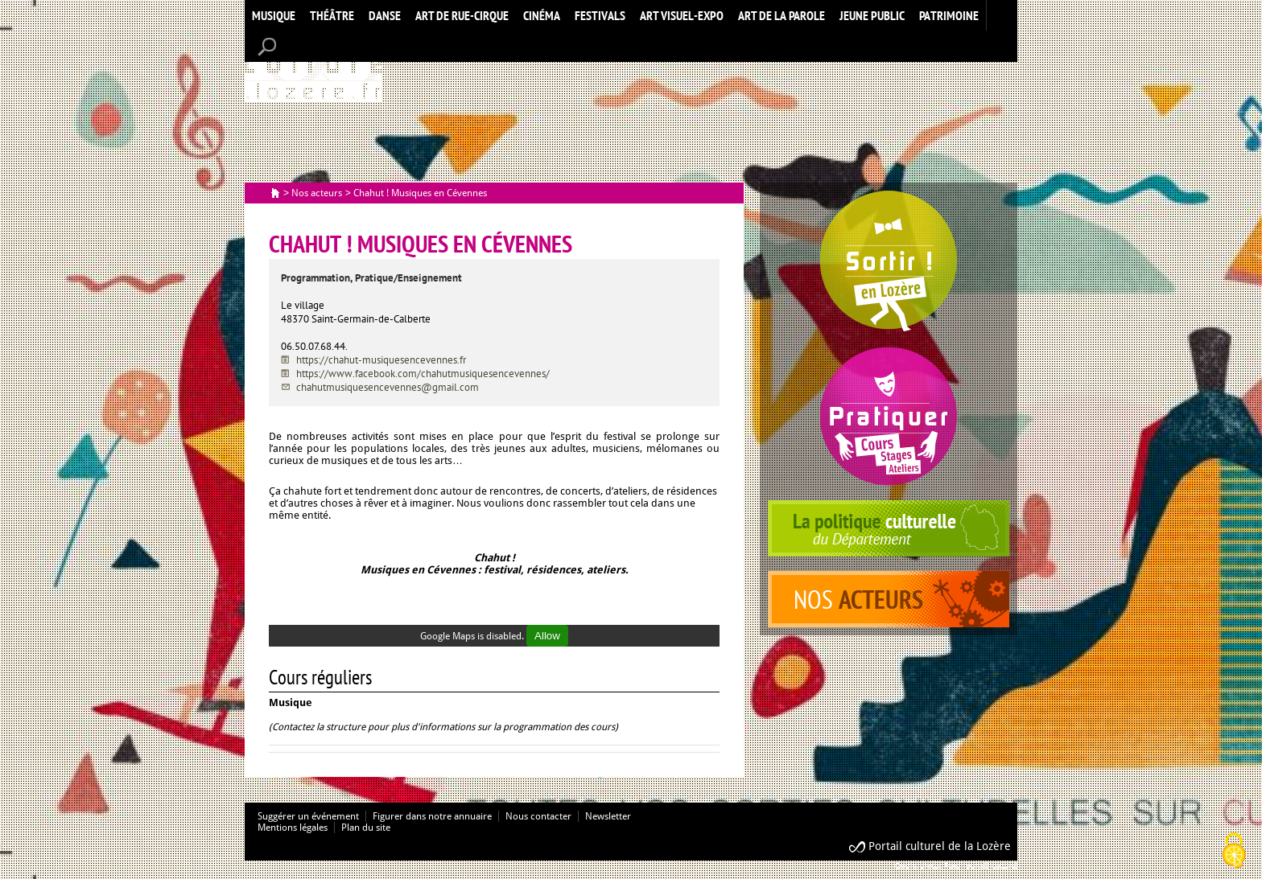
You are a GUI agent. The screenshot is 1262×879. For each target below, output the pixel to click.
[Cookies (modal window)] (1234, 851)
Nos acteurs (316, 193)
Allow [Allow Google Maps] (547, 636)
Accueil (313, 67)
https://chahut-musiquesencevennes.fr (381, 360)
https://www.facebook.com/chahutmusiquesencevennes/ (423, 373)
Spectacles (888, 261)
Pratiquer (888, 416)
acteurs (888, 599)
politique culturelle (888, 528)
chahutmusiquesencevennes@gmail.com (387, 387)
